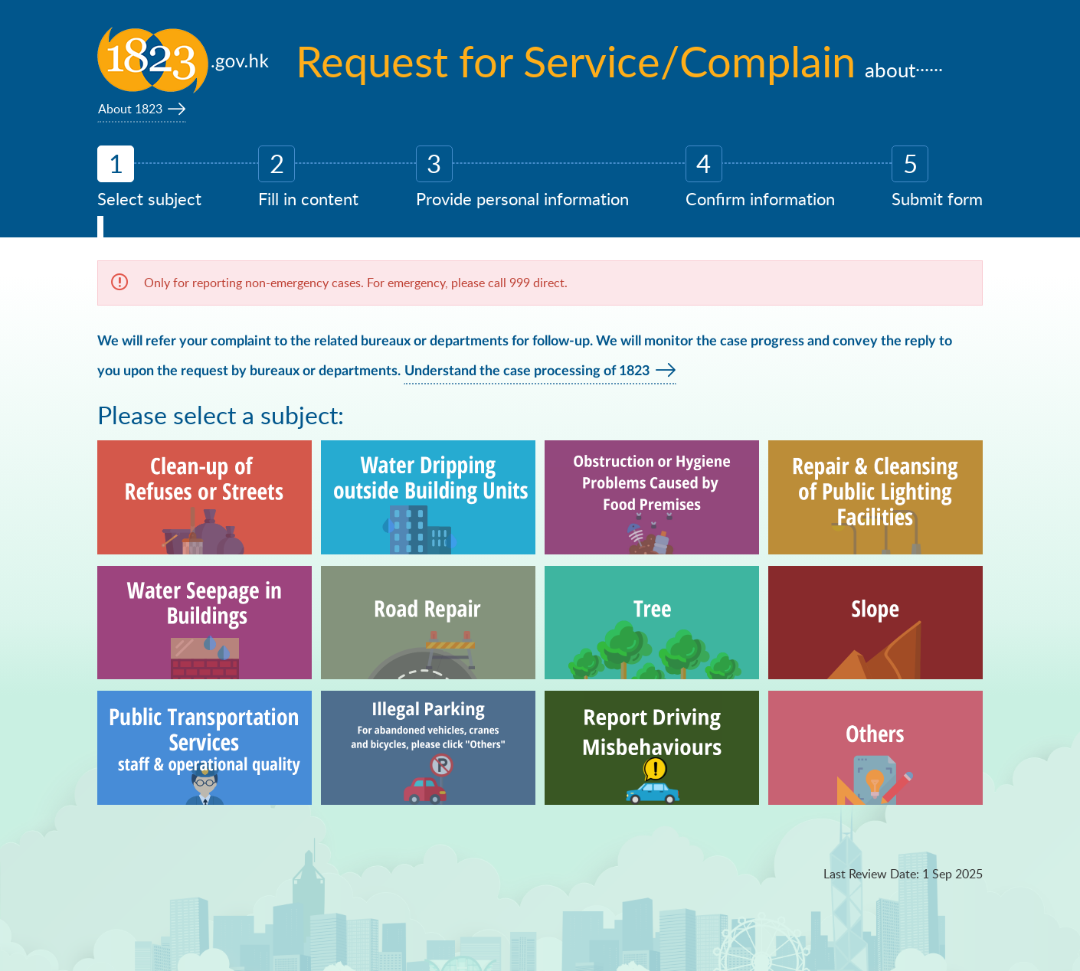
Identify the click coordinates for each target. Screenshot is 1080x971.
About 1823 (130, 108)
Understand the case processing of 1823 (527, 371)
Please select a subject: (220, 414)
